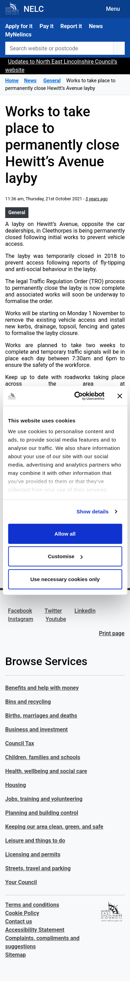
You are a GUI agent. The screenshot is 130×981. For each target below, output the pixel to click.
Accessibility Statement (34, 929)
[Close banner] (119, 396)
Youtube (56, 619)
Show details (93, 511)
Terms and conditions (32, 905)
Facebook (20, 610)
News (96, 26)
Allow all (65, 533)
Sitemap (15, 954)
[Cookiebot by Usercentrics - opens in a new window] (77, 396)
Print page (111, 633)
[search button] (119, 48)
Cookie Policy (22, 913)
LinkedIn (85, 610)
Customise (65, 556)
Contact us (18, 921)
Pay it (46, 26)
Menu (113, 9)
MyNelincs (18, 34)
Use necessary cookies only (64, 579)
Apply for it (19, 26)
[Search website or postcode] (59, 48)
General (16, 212)
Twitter (53, 610)
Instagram (20, 619)
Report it (71, 26)
